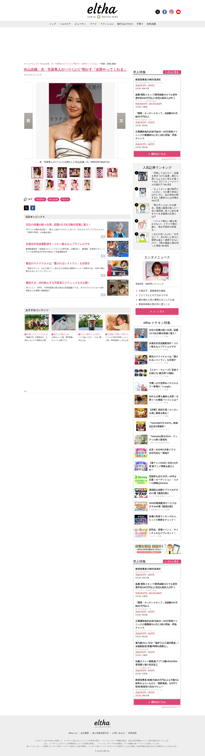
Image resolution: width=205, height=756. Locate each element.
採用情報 (132, 733)
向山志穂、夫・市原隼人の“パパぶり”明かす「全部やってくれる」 (70, 64)
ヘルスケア (65, 24)
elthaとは (72, 733)
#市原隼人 (40, 199)
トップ (52, 24)
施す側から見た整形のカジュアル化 (157, 299)
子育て (140, 24)
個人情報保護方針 (100, 733)
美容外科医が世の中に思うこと (154, 304)
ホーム (27, 64)
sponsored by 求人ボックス (171, 159)
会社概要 (85, 733)
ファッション (107, 24)
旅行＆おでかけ (125, 24)
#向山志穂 (53, 199)
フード (93, 24)
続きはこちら (158, 153)
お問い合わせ (118, 733)
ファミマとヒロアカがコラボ (153, 295)
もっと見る (158, 311)
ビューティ (80, 24)
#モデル (65, 199)
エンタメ (36, 64)
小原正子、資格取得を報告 (152, 290)
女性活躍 (151, 24)
